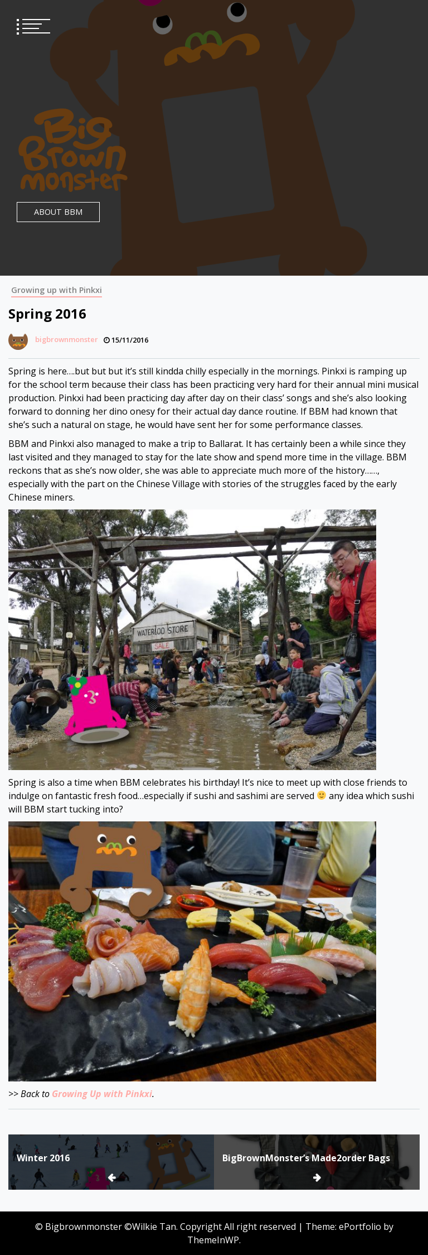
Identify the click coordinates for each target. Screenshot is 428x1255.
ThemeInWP (213, 1240)
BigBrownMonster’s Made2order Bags (306, 1158)
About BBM (58, 211)
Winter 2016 (43, 1158)
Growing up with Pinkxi (56, 290)
